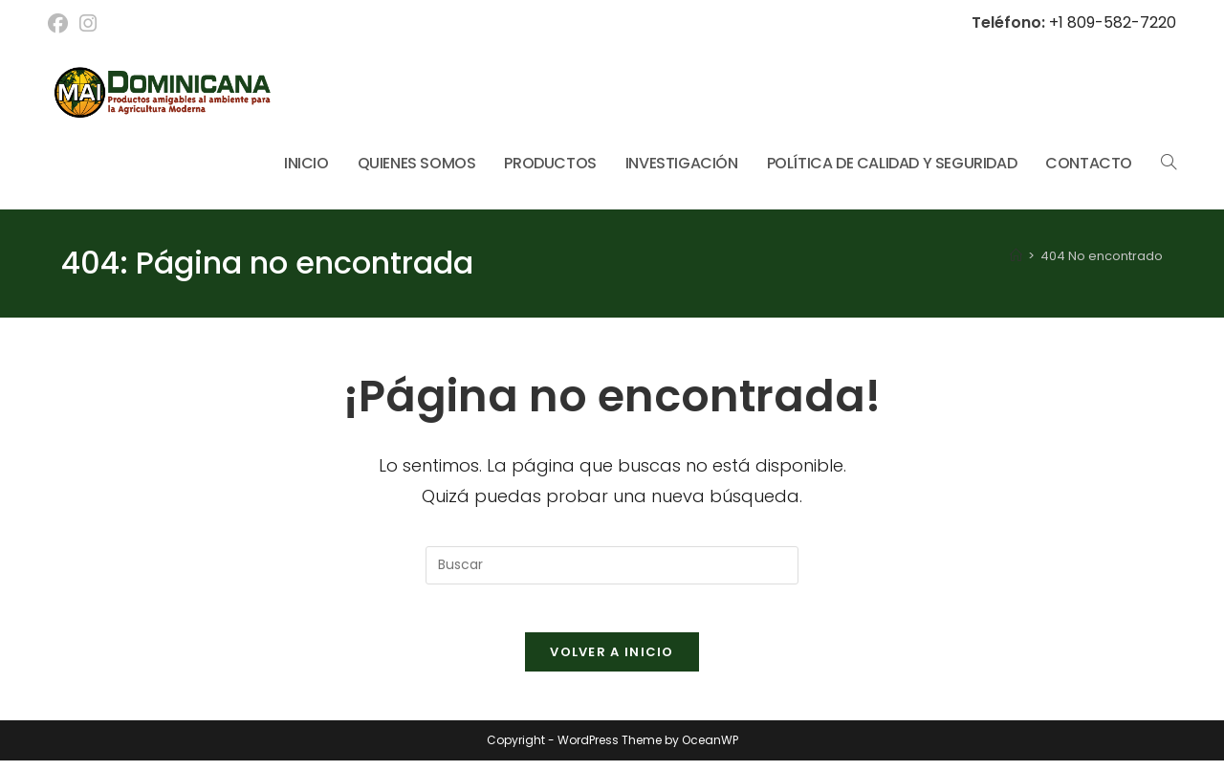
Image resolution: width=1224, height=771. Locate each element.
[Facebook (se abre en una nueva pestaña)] (61, 23)
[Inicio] (1016, 256)
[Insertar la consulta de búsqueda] (612, 565)
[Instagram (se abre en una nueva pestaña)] (88, 23)
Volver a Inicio (612, 662)
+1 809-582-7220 (1110, 22)
